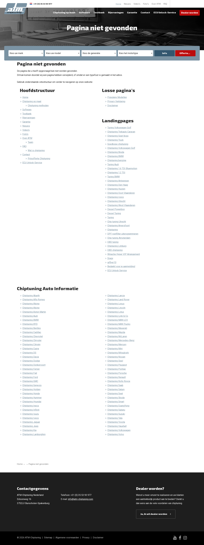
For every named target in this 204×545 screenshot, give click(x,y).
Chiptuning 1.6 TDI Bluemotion (122, 168)
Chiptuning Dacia (30, 356)
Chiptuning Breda (115, 152)
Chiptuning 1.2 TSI (116, 172)
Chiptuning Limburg (116, 246)
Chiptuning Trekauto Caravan (121, 131)
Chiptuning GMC (30, 381)
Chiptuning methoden (38, 105)
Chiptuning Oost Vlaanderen (121, 193)
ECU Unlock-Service (165, 12)
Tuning (110, 217)
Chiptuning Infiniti (30, 410)
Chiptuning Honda (31, 393)
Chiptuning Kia (29, 430)
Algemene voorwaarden (67, 537)
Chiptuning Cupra (30, 348)
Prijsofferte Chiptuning (39, 158)
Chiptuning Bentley (31, 328)
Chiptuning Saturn (116, 389)
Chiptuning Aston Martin (34, 312)
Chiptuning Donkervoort (33, 365)
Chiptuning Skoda (116, 397)
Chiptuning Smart (115, 401)
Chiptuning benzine (116, 160)
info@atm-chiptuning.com (80, 499)
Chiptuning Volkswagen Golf (121, 148)
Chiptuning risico (115, 197)
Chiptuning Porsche (117, 373)
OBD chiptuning (115, 250)
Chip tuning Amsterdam (118, 238)
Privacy (86, 537)
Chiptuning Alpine (31, 307)
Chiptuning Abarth (31, 295)
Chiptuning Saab (115, 385)
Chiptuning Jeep (30, 426)
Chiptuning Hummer (32, 397)
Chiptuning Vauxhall (117, 426)
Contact (145, 12)
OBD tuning (112, 242)
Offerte (183, 53)
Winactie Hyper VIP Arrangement (123, 254)
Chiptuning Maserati (117, 328)
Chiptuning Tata (114, 418)
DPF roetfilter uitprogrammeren (122, 233)
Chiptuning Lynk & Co (117, 316)
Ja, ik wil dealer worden (154, 514)
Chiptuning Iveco (30, 418)
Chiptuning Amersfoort (118, 225)
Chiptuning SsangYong (118, 405)
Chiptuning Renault (116, 377)
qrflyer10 (111, 262)
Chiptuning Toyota (116, 422)
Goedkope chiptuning (117, 144)
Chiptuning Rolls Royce (118, 381)
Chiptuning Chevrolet (32, 336)
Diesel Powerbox (116, 209)
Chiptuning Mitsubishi (118, 352)
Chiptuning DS (29, 352)
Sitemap (48, 537)
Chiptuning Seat (115, 393)
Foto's (146, 4)
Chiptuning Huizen (116, 189)
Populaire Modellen (117, 97)
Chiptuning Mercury (116, 344)
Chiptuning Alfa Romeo (33, 299)
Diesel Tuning (114, 213)
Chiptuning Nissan (116, 356)
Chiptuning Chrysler (32, 340)
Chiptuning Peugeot (117, 365)
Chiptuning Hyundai (31, 401)
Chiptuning (112, 229)
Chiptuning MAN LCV (117, 320)
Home (118, 4)
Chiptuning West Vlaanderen (121, 205)
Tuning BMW (113, 176)
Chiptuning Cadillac (31, 332)
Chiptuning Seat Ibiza (117, 136)
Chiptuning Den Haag (117, 185)
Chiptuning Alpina (30, 303)
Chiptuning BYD (30, 324)
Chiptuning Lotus (115, 312)
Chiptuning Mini (115, 348)
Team (30, 142)
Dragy (110, 258)
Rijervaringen (116, 12)
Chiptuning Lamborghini (33, 434)
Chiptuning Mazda (116, 332)
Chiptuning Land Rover (118, 299)
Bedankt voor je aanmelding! (121, 266)
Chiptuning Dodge (31, 360)
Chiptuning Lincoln (116, 307)
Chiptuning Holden (31, 389)
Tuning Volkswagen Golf (119, 127)
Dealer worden (189, 12)
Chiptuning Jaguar (31, 422)
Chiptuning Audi (30, 316)
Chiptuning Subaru (116, 410)
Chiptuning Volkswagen (118, 430)
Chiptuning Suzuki (116, 414)
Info (164, 53)
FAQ (165, 4)
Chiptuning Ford (30, 377)
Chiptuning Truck (115, 140)
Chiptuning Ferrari (31, 369)
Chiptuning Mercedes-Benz (120, 340)
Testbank (99, 12)
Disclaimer (112, 105)
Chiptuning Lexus (115, 303)
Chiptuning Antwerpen (118, 180)
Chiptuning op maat (64, 12)
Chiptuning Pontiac (116, 369)
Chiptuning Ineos (30, 405)
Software (84, 12)
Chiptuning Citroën (31, 344)
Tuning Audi (113, 164)
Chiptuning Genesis (32, 385)
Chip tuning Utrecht (116, 221)
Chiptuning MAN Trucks (118, 324)
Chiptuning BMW (115, 156)
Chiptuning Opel (115, 360)
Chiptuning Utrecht (116, 201)
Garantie (132, 12)
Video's (137, 4)
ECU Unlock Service (117, 270)
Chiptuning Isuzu (30, 414)
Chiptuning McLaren (117, 336)
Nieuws (127, 4)
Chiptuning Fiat (29, 373)
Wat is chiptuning (36, 150)
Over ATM (156, 4)
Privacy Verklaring (116, 101)
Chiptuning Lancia (116, 295)
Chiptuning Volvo (115, 434)
